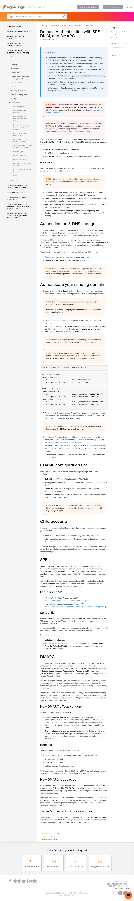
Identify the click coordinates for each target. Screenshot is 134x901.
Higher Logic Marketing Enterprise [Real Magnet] (18, 51)
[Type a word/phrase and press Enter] (37, 16)
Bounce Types (18, 152)
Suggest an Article (100, 866)
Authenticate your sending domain (59, 257)
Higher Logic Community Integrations (17, 198)
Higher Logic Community (17, 31)
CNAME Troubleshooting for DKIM (22, 165)
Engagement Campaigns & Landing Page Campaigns (21, 77)
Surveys (14, 98)
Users (13, 61)
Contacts (14, 57)
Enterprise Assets (17, 83)
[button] (44, 836)
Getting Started (14, 27)
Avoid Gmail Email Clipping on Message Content (23, 147)
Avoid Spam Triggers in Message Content (21, 141)
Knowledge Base (88, 7)
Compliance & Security (17, 192)
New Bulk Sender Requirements (19, 134)
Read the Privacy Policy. (66, 895)
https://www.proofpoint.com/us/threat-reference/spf (66, 601)
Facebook (125, 893)
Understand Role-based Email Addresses (22, 171)
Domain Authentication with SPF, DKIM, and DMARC (22, 127)
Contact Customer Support (79, 131)
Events (13, 87)
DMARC (114, 56)
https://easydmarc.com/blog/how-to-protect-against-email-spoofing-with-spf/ (76, 607)
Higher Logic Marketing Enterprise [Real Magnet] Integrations (18, 206)
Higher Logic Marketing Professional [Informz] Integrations (17, 215)
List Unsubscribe (19, 176)
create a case (92, 446)
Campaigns (15, 72)
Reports (14, 180)
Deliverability (16, 102)
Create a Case (113, 7)
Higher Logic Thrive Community (15, 37)
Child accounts (116, 48)
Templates (15, 68)
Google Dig (53, 437)
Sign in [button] (129, 7)
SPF (85, 260)
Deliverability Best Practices (19, 112)
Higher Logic (44, 26)
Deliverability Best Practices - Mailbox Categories (20, 119)
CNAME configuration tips (120, 44)
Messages (14, 65)
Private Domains (19, 156)
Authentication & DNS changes (119, 33)
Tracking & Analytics (18, 91)
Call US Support (76, 866)
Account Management (19, 95)
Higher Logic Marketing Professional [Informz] (17, 186)
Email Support (54, 866)
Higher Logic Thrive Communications (15, 44)
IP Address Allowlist (20, 160)
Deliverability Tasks (20, 106)
